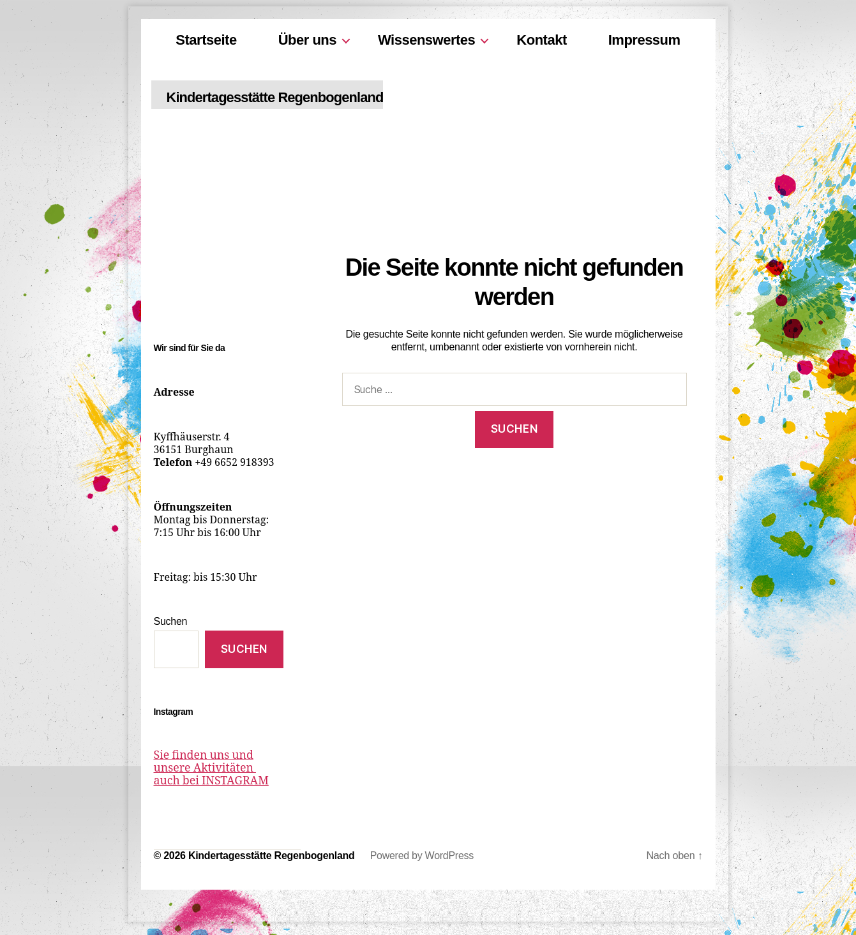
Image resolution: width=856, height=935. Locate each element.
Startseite (206, 40)
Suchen (171, 621)
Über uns (307, 40)
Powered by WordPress (422, 856)
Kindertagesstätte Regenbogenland (302, 97)
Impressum (644, 40)
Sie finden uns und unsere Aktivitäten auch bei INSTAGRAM (217, 768)
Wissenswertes (426, 40)
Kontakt (541, 40)
